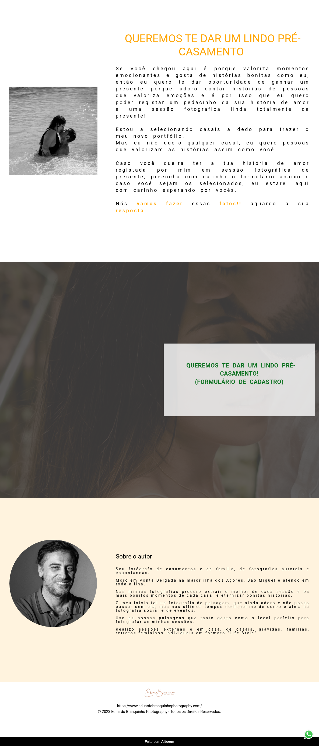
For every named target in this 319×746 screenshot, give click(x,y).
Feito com (159, 742)
